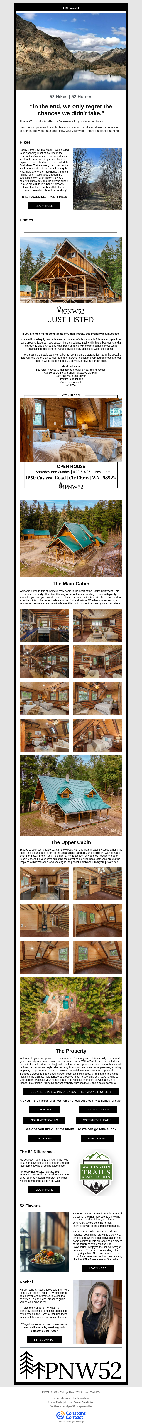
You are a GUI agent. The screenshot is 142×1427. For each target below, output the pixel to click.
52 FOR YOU (44, 1109)
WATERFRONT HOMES (97, 1120)
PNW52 (50, 1307)
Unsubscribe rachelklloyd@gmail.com (71, 1398)
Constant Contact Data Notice (79, 1402)
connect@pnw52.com (69, 1406)
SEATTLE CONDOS (97, 1109)
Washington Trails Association (40, 1174)
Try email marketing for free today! (71, 1422)
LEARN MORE (44, 205)
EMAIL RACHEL (97, 1138)
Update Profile (55, 1402)
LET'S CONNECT (44, 1339)
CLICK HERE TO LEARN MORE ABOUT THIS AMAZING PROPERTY (71, 1091)
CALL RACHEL (44, 1138)
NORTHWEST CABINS (44, 1120)
